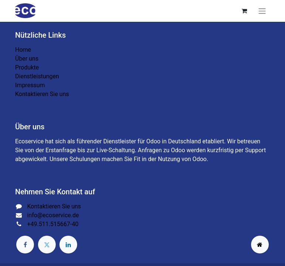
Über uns (26, 58)
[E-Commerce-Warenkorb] (244, 10)
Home (23, 49)
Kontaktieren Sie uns (42, 94)
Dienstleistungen (37, 76)
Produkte (27, 67)
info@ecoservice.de (53, 215)
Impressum (30, 85)
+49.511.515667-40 (53, 224)
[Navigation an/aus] (262, 11)
